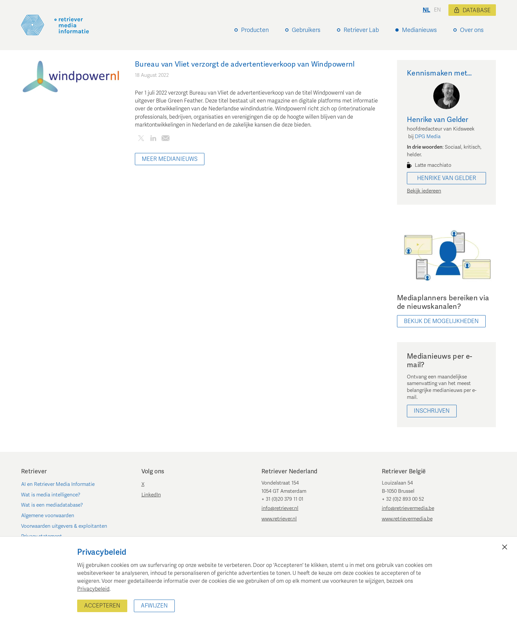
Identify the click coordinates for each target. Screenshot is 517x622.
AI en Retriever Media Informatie (58, 484)
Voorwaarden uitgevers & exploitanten (64, 526)
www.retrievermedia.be (407, 519)
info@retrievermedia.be (408, 508)
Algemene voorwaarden (47, 515)
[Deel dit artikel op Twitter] (141, 139)
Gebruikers (306, 30)
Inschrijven (432, 410)
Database (472, 10)
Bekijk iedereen (424, 191)
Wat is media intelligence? (50, 495)
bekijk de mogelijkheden (441, 321)
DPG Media (428, 136)
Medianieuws (419, 30)
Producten (255, 30)
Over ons (472, 30)
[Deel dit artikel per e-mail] (165, 139)
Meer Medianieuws (170, 159)
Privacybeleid (93, 589)
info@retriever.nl (279, 508)
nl (426, 10)
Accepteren (102, 605)
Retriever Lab (361, 30)
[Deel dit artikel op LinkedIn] (153, 139)
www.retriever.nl (279, 519)
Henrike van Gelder (446, 178)
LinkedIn (151, 495)
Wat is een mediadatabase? (52, 505)
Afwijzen (154, 605)
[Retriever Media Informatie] (55, 25)
